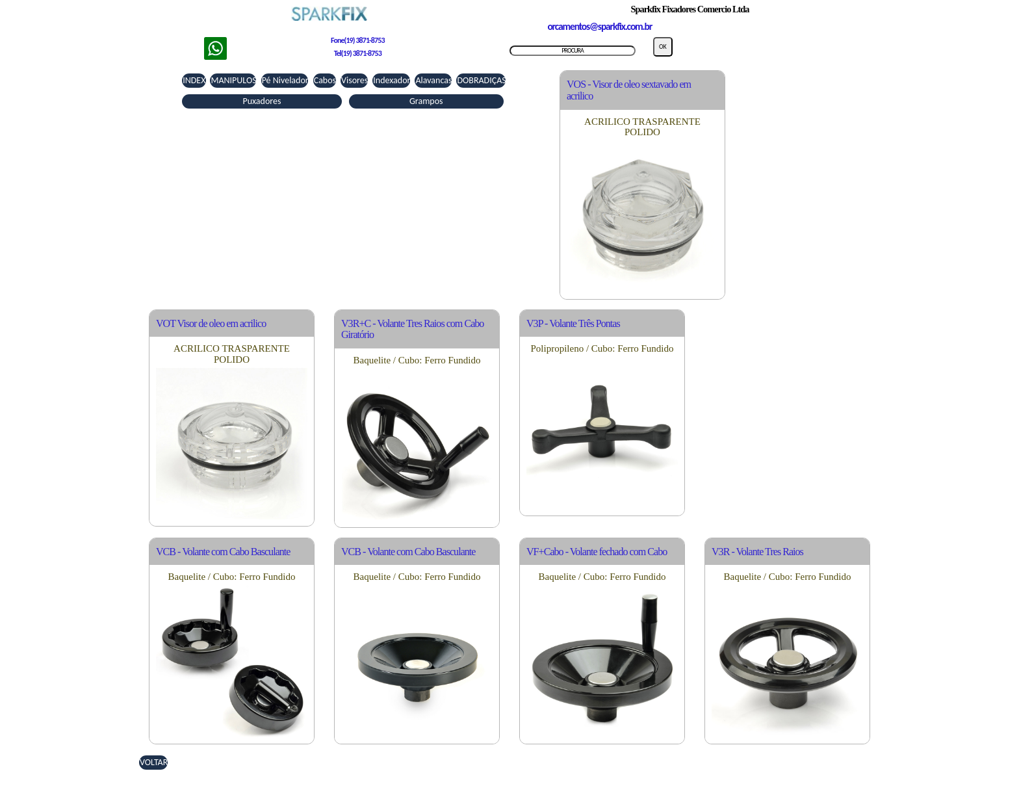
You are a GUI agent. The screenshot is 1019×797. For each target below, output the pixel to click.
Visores (354, 80)
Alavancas (433, 80)
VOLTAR (154, 762)
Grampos (426, 101)
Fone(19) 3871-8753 (358, 40)
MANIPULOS (233, 80)
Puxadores (261, 101)
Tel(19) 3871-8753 (357, 53)
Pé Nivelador (285, 80)
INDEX (194, 80)
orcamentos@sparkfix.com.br (599, 26)
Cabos (325, 80)
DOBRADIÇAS (481, 80)
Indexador (391, 80)
